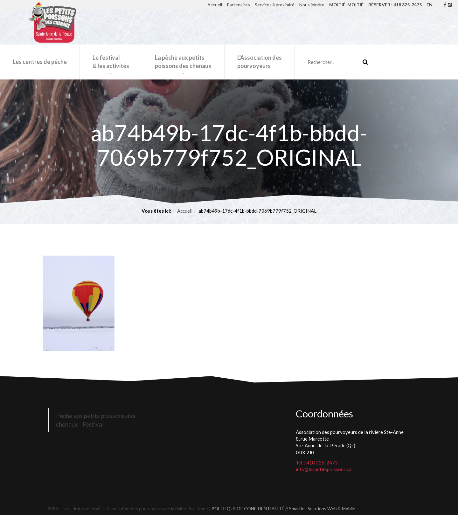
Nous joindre (311, 4)
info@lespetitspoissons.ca (323, 469)
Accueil (214, 4)
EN (430, 4)
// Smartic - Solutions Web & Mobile (320, 508)
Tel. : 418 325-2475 (317, 462)
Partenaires (238, 4)
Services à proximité (275, 4)
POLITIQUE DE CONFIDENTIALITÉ (248, 508)
